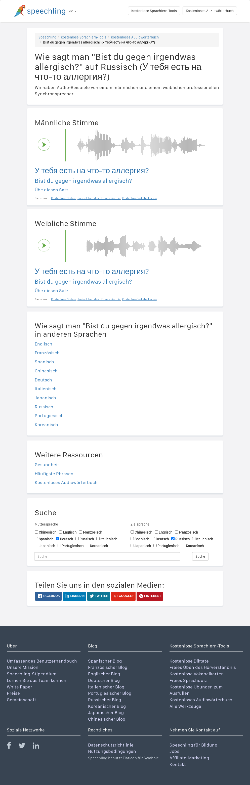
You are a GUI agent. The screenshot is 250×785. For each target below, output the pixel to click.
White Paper (19, 686)
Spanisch (44, 361)
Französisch (47, 352)
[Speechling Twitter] (25, 746)
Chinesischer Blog (106, 719)
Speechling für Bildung (193, 745)
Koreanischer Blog (107, 706)
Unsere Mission (22, 667)
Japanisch (45, 397)
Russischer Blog (104, 699)
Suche (200, 556)
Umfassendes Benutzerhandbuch (42, 661)
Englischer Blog (104, 673)
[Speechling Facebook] (12, 746)
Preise (13, 693)
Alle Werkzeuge (185, 706)
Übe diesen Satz (51, 189)
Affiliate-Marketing (189, 757)
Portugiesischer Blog (109, 693)
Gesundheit (47, 464)
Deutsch (43, 379)
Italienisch (46, 388)
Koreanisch (46, 424)
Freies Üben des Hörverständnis (203, 667)
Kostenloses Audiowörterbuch (210, 11)
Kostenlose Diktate (189, 661)
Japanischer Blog (106, 712)
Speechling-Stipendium (32, 673)
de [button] (72, 11)
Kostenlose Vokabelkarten (197, 673)
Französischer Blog (107, 667)
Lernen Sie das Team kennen (36, 680)
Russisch (44, 406)
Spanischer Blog (105, 661)
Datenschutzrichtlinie (111, 745)
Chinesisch (46, 370)
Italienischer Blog (106, 686)
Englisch (43, 343)
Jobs (174, 751)
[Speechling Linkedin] (39, 746)
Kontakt (178, 764)
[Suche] (107, 556)
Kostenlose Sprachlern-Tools (154, 11)
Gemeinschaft (21, 699)
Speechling (47, 37)
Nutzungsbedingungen (112, 751)
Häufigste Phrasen (54, 473)
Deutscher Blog (104, 680)
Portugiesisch (49, 415)
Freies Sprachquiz (188, 680)
